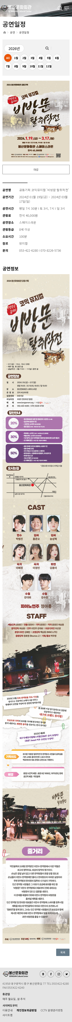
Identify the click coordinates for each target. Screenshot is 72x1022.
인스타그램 (58, 974)
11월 (40, 66)
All (8, 58)
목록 (62, 952)
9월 (24, 66)
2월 (24, 58)
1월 (16, 58)
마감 (36, 170)
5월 (49, 58)
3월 (32, 58)
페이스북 (51, 974)
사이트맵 (7, 1015)
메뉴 (67, 8)
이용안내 (7, 1010)
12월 (49, 66)
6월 (57, 58)
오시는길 (43, 974)
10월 (32, 66)
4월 (41, 58)
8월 (16, 66)
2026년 (14, 48)
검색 (60, 8)
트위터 (66, 974)
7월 (8, 66)
